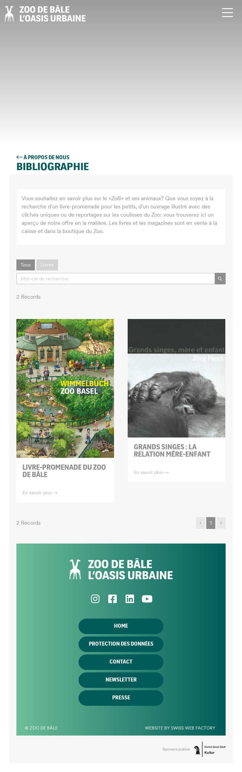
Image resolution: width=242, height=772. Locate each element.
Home (121, 626)
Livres (47, 265)
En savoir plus (39, 493)
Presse (121, 698)
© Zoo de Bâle (41, 728)
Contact (121, 662)
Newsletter (121, 680)
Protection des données (121, 644)
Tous (26, 265)
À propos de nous (42, 157)
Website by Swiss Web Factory (180, 728)
